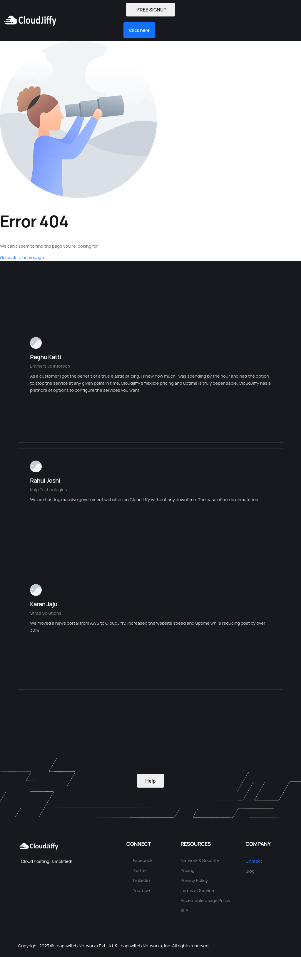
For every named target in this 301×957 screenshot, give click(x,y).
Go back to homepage (22, 258)
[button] (90, 20)
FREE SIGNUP (150, 9)
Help (151, 781)
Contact (253, 861)
